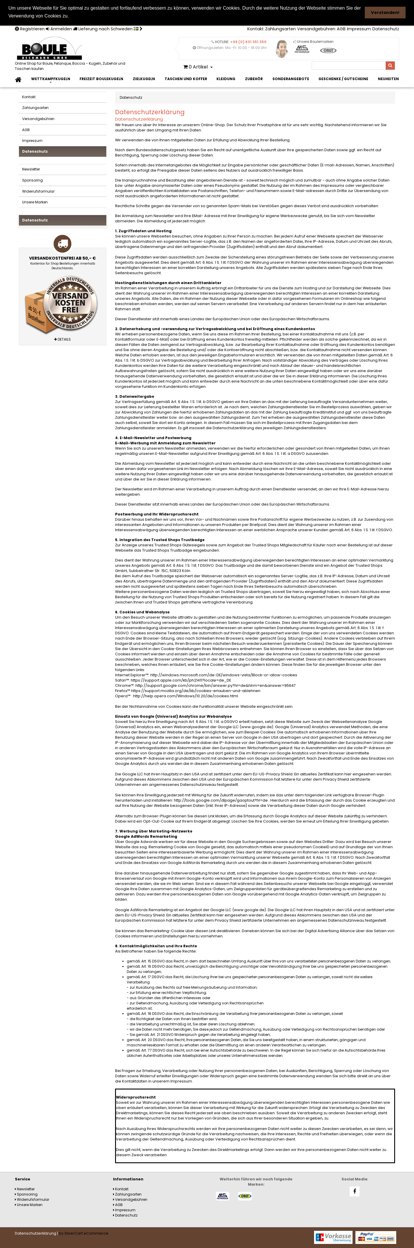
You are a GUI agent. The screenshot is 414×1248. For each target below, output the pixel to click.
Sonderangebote (290, 78)
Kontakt (255, 29)
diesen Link (204, 816)
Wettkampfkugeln (50, 78)
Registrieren (30, 29)
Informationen (128, 1179)
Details (62, 339)
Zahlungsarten (280, 29)
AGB (341, 29)
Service (22, 1179)
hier (348, 774)
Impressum (359, 29)
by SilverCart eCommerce (83, 1233)
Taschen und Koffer (186, 78)
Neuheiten (388, 78)
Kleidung (225, 78)
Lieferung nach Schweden (107, 29)
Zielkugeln (144, 78)
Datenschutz (385, 29)
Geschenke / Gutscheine (343, 78)
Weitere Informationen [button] (97, 16)
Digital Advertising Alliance (330, 930)
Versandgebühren (316, 29)
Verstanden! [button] (385, 12)
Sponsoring (32, 180)
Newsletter (31, 169)
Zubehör (254, 78)
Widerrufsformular (38, 191)
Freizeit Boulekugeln (101, 78)
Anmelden (59, 29)
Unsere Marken (35, 202)
